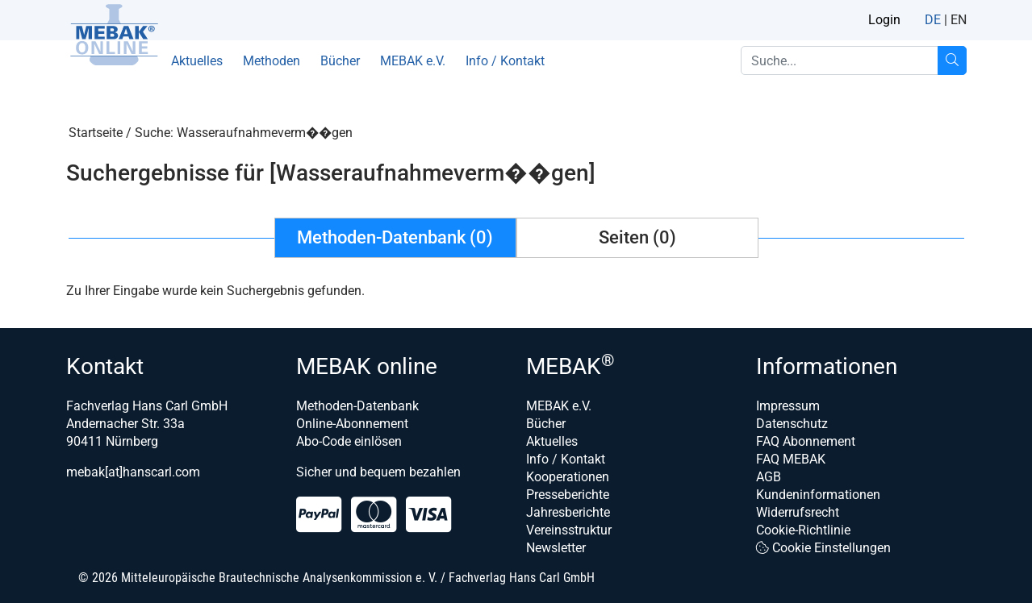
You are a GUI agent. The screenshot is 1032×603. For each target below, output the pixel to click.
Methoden (271, 61)
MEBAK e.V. (412, 61)
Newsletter (556, 547)
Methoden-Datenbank (357, 406)
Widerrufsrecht (797, 512)
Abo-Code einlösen (349, 441)
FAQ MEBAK (790, 459)
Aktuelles (197, 61)
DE (933, 19)
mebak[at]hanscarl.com (133, 472)
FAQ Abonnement (805, 441)
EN (959, 19)
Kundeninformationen (818, 494)
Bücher (340, 61)
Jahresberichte (568, 512)
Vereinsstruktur (569, 530)
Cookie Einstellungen (823, 547)
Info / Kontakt (505, 61)
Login (884, 19)
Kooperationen (567, 476)
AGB (768, 476)
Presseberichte (567, 494)
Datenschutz (792, 423)
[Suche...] (952, 60)
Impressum (788, 406)
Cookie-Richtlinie (803, 530)
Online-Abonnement (352, 423)
